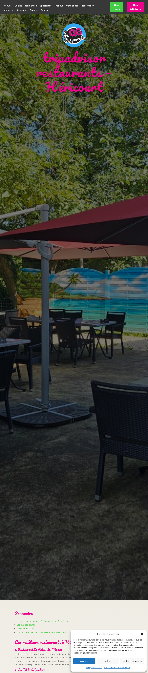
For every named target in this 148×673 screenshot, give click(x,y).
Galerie (33, 10)
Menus (7, 10)
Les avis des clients (26, 624)
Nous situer (116, 7)
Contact (44, 10)
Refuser (108, 661)
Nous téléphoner (135, 7)
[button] (142, 634)
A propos (21, 10)
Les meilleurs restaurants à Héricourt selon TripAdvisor (42, 621)
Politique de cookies (94, 667)
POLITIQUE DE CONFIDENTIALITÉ (117, 667)
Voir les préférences (132, 661)
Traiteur (59, 6)
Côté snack (72, 6)
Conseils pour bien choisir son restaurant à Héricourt (41, 632)
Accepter (84, 661)
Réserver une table (25, 628)
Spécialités (45, 6)
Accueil (7, 6)
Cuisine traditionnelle (26, 6)
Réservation (88, 6)
